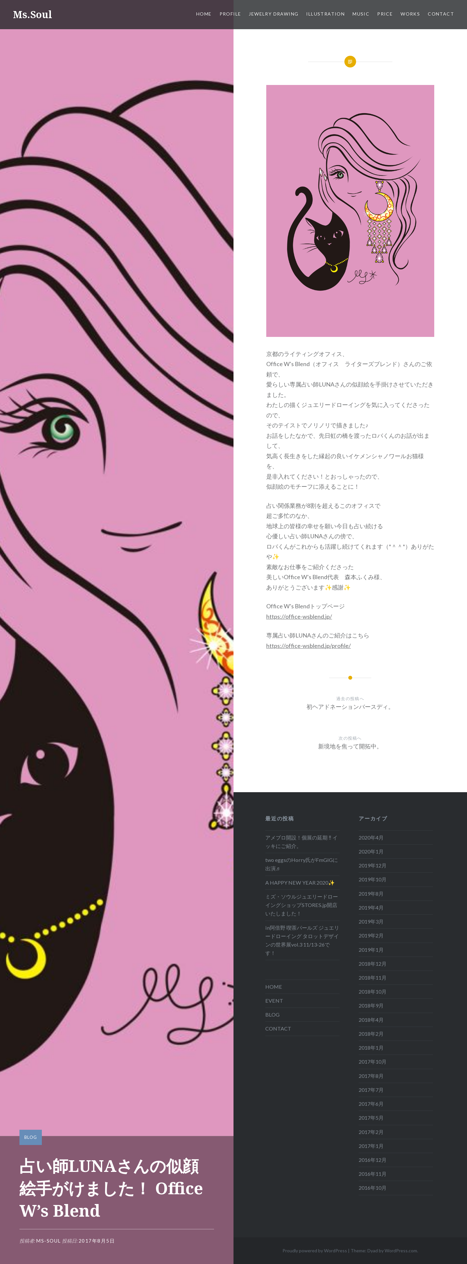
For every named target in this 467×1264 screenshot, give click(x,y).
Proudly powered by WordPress (314, 1250)
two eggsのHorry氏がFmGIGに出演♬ (301, 864)
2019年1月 (371, 950)
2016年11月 (373, 1174)
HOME (204, 14)
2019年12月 (373, 865)
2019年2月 (371, 935)
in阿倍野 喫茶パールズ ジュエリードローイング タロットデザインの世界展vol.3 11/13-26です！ (302, 940)
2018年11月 (373, 977)
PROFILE (230, 14)
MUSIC (361, 14)
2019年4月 (371, 907)
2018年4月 (371, 1020)
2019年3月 (371, 921)
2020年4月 (371, 837)
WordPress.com (401, 1250)
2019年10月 (373, 879)
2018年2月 (371, 1034)
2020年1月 (371, 851)
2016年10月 (373, 1188)
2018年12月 (373, 963)
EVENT (274, 1000)
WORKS (410, 14)
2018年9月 (371, 1005)
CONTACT (441, 14)
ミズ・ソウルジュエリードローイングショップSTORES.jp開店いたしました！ (301, 904)
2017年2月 (371, 1132)
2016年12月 (373, 1160)
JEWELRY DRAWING (273, 14)
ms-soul (48, 1241)
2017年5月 (371, 1118)
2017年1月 (371, 1146)
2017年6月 (371, 1104)
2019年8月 (371, 893)
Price (385, 14)
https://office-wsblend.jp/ (299, 616)
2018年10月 (373, 991)
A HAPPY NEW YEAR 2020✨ (300, 882)
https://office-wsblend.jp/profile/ (308, 645)
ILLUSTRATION (325, 14)
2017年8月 (371, 1076)
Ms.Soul (32, 14)
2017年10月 (373, 1061)
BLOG (30, 1137)
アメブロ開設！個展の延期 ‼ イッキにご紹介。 (301, 841)
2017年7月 (371, 1090)
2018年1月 (371, 1047)
